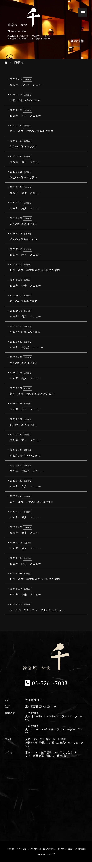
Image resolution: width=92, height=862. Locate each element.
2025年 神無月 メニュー (45, 344)
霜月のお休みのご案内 (45, 298)
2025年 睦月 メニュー (45, 561)
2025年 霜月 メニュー (45, 313)
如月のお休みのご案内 (45, 221)
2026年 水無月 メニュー (45, 82)
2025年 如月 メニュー (45, 545)
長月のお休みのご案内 (45, 360)
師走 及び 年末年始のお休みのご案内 (45, 267)
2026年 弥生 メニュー (45, 190)
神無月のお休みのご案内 (45, 329)
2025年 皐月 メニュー (45, 483)
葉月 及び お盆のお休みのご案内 (45, 391)
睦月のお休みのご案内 (45, 236)
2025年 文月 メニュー (45, 437)
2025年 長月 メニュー (45, 375)
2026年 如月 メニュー (45, 205)
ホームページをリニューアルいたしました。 (45, 607)
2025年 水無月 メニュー (45, 468)
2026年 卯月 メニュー (45, 159)
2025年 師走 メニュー (45, 282)
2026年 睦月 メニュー (45, 252)
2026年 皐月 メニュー (45, 113)
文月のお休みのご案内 (45, 421)
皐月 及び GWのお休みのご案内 (45, 128)
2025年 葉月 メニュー (45, 406)
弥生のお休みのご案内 (45, 174)
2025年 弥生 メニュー (45, 530)
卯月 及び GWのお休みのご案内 (45, 499)
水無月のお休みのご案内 (45, 97)
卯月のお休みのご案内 (45, 143)
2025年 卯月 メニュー (45, 514)
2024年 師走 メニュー (45, 591)
